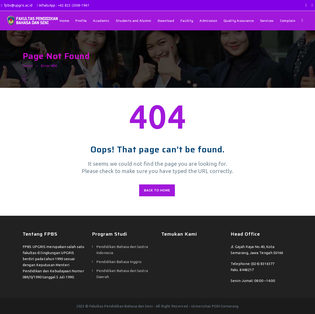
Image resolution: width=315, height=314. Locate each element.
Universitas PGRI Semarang (215, 306)
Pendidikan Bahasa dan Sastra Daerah (122, 274)
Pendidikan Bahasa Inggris (119, 262)
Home (28, 66)
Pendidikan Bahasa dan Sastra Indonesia (122, 250)
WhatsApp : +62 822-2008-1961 (63, 5)
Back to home (157, 190)
